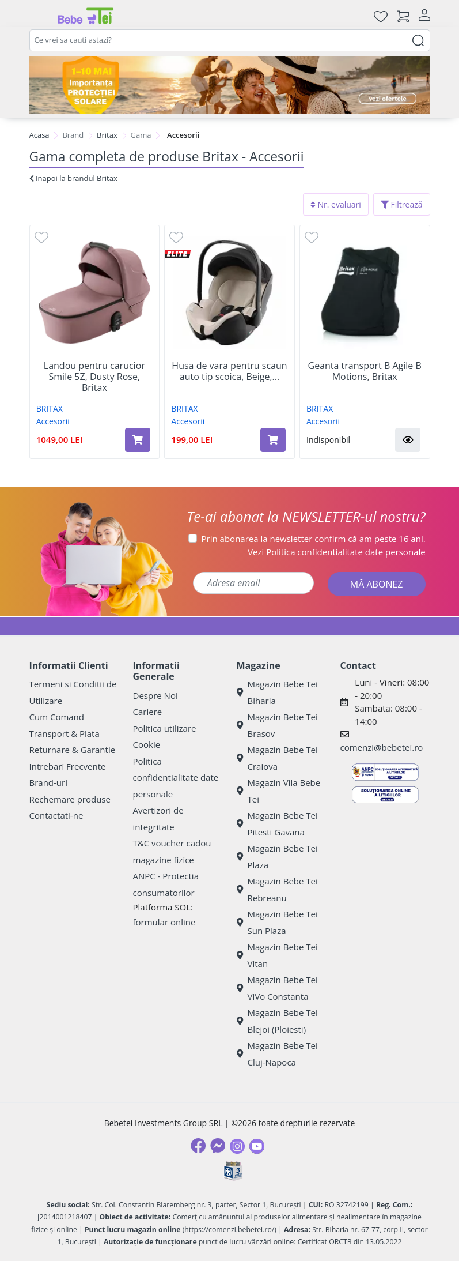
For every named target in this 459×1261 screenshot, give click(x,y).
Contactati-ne (56, 815)
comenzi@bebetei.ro (381, 747)
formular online (164, 922)
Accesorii (53, 421)
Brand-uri (48, 782)
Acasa (39, 135)
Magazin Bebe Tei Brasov (277, 725)
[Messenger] (217, 1145)
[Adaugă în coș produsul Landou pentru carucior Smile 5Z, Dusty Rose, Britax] (137, 440)
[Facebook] (198, 1145)
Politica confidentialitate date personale (176, 777)
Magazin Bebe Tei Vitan (277, 955)
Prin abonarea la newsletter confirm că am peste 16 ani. (314, 538)
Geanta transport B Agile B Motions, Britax (365, 371)
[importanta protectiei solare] (229, 85)
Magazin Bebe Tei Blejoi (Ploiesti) (277, 1021)
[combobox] (229, 40)
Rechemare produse (70, 799)
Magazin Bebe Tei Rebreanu (277, 889)
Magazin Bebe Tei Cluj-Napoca (277, 1054)
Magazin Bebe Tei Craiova (277, 758)
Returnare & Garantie (72, 749)
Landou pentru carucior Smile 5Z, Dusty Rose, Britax (94, 377)
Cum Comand (57, 716)
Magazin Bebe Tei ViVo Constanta (277, 988)
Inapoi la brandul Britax (73, 178)
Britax (107, 135)
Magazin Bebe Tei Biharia (277, 692)
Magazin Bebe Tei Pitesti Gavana (277, 824)
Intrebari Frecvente (67, 766)
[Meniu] (38, 16)
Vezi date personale (337, 552)
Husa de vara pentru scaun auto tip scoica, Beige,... (229, 371)
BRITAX (49, 408)
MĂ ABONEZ (376, 584)
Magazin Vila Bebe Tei (279, 791)
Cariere (147, 711)
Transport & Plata (64, 733)
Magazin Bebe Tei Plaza (277, 856)
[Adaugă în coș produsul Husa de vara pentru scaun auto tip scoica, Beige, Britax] (273, 440)
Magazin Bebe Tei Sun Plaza (277, 922)
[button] (407, 440)
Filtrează (402, 204)
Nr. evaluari (335, 204)
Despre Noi (155, 695)
